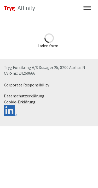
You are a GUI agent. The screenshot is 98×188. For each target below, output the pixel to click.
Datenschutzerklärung (24, 95)
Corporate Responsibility (26, 84)
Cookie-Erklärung (20, 101)
